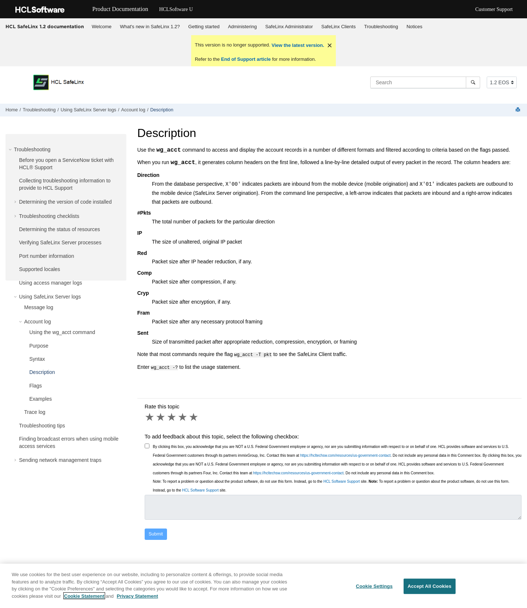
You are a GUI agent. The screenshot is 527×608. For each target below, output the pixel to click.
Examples (40, 399)
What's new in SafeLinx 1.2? (150, 26)
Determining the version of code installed (65, 202)
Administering (242, 26)
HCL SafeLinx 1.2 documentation (44, 26)
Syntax (37, 359)
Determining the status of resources (59, 229)
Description (161, 109)
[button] (11, 149)
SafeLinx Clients (338, 26)
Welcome (102, 26)
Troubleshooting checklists (49, 216)
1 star (150, 415)
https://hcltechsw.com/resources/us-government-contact (345, 454)
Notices (414, 26)
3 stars (172, 415)
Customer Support (494, 9)
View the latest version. (297, 45)
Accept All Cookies (430, 590)
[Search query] (425, 82)
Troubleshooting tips (42, 426)
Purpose (38, 346)
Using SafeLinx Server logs (88, 109)
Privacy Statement (137, 600)
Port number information (46, 256)
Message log (38, 307)
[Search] (473, 82)
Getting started (203, 26)
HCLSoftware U (176, 9)
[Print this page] (518, 110)
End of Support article (246, 59)
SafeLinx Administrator (289, 26)
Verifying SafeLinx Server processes (60, 242)
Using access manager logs (50, 283)
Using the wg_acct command (62, 332)
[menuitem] (102, 27)
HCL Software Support (341, 480)
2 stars (161, 415)
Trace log (34, 412)
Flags (35, 386)
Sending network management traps (60, 460)
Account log (133, 109)
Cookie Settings (374, 590)
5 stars (194, 415)
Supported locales (39, 269)
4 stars (183, 415)
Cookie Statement (84, 600)
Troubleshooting (381, 26)
